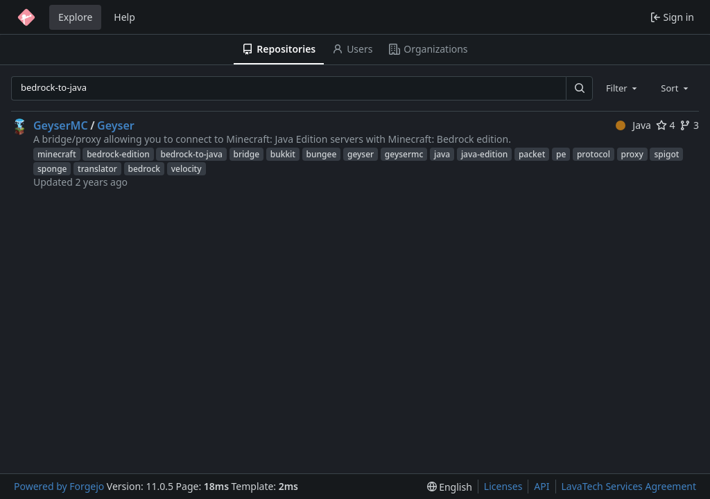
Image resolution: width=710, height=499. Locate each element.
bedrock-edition (118, 154)
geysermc (404, 154)
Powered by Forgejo (59, 486)
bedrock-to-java (191, 154)
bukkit (282, 154)
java (442, 154)
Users (352, 48)
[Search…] (579, 88)
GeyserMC (60, 125)
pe (561, 154)
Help (124, 17)
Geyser (116, 125)
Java (633, 125)
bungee (321, 154)
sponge (52, 169)
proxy (632, 154)
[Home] (26, 17)
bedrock (144, 169)
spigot (666, 154)
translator (97, 169)
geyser (360, 154)
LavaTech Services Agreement (629, 486)
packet (532, 154)
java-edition (484, 154)
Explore (75, 17)
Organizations (428, 48)
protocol (593, 154)
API (541, 486)
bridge (247, 154)
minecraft (56, 154)
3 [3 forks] (689, 125)
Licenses (503, 486)
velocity (186, 169)
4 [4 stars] (665, 125)
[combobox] (623, 88)
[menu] (449, 486)
